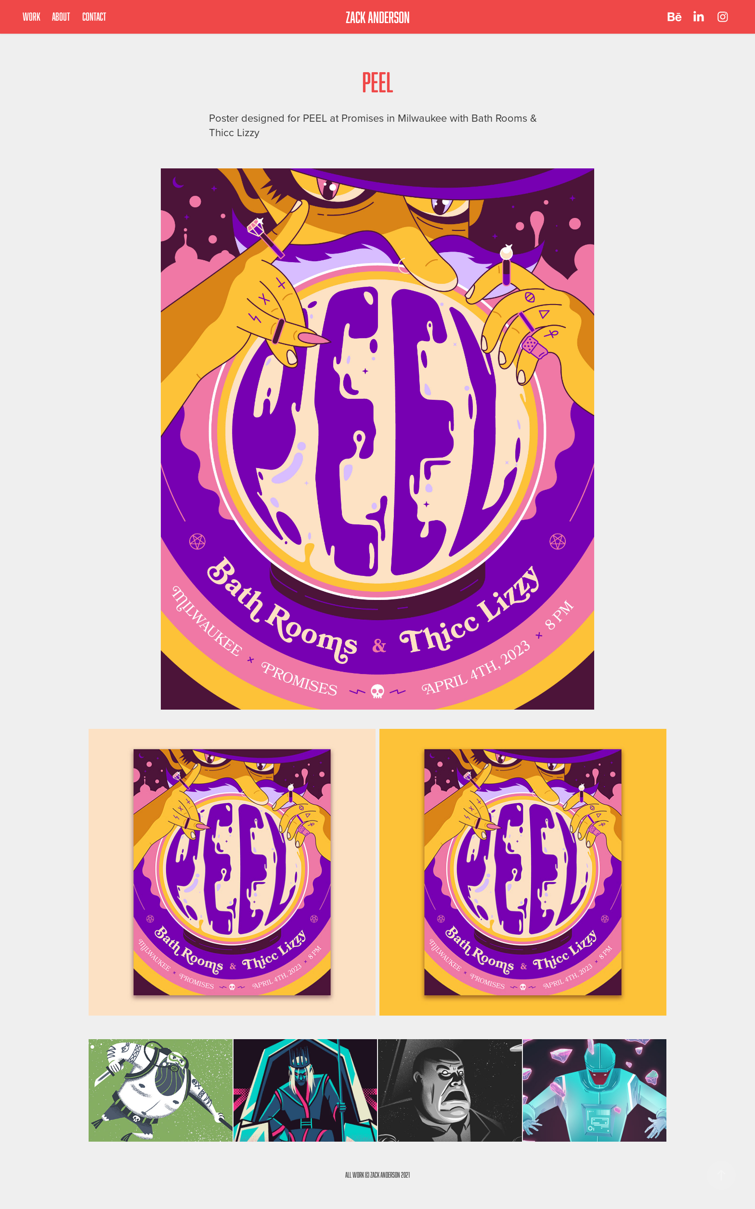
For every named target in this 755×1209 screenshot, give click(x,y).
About (61, 17)
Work (31, 17)
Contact (94, 17)
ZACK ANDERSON (378, 16)
